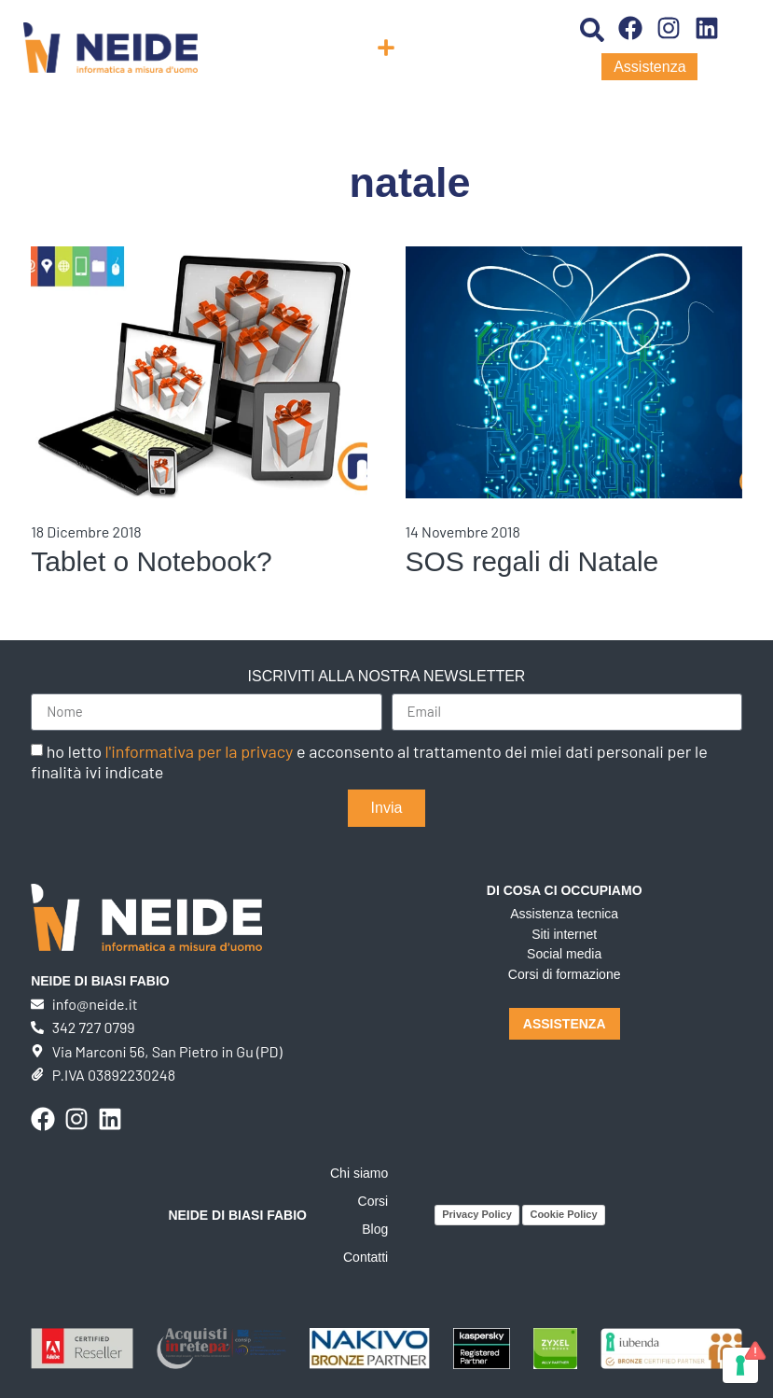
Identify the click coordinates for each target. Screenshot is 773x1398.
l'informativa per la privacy (199, 751)
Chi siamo (359, 1173)
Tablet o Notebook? (151, 561)
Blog (375, 1229)
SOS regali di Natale (532, 561)
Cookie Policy (563, 1214)
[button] (386, 48)
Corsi (373, 1201)
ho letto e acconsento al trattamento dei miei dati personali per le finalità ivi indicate (369, 761)
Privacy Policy (477, 1214)
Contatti (365, 1257)
